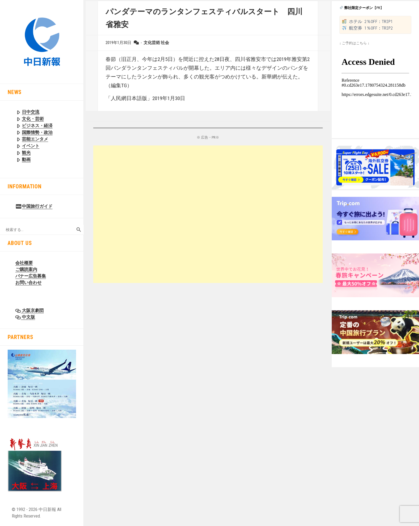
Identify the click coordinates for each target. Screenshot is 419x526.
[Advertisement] (208, 214)
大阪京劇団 (32, 310)
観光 (26, 152)
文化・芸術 (33, 118)
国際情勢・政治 (37, 132)
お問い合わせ (28, 282)
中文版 (28, 317)
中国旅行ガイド (37, 206)
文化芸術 (152, 42)
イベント (30, 145)
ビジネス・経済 (37, 125)
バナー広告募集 (30, 276)
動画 (26, 159)
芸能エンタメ (35, 139)
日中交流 (30, 112)
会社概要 (24, 262)
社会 (165, 42)
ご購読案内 (26, 269)
